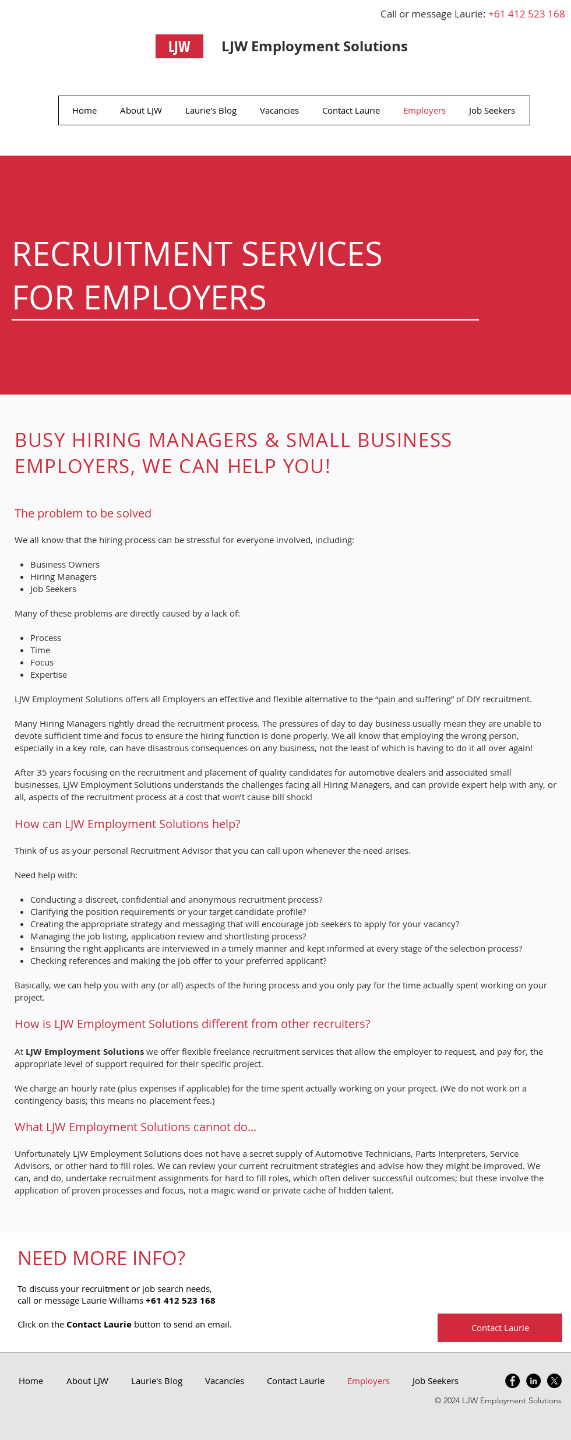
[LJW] (179, 46)
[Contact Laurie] (500, 1328)
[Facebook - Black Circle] (512, 1381)
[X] (554, 1381)
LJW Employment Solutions (314, 46)
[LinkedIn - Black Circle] (533, 1381)
